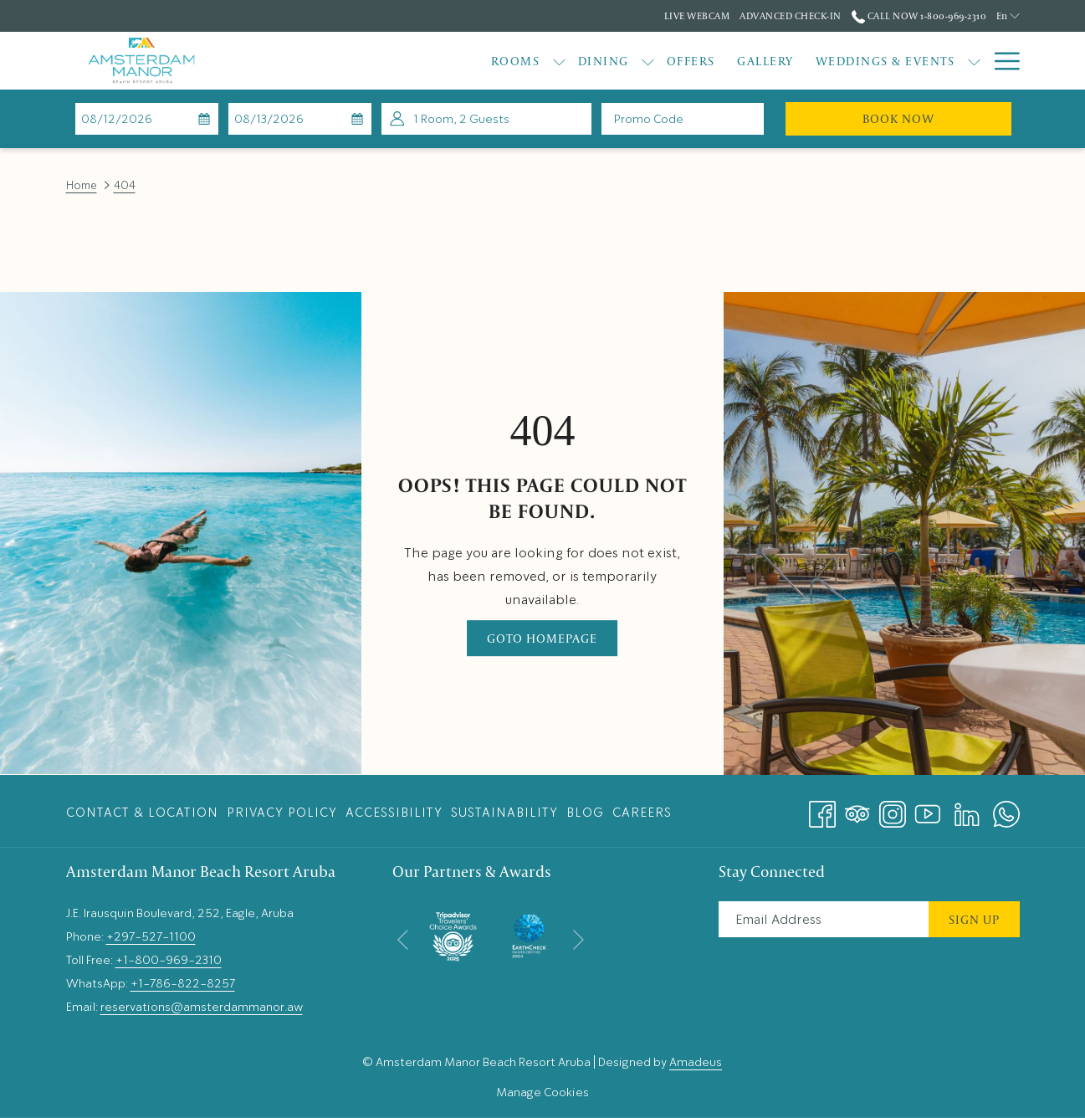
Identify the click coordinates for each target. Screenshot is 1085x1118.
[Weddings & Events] (788, 61)
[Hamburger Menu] (1001, 61)
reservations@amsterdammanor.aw (201, 1006)
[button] (146, 119)
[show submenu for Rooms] (462, 61)
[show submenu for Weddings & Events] (877, 61)
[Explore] (925, 61)
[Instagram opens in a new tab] (892, 809)
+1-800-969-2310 (168, 959)
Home (81, 185)
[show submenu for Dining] (551, 61)
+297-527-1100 (151, 936)
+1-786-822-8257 (183, 983)
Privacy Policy (282, 812)
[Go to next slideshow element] (578, 939)
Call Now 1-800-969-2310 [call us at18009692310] (919, 15)
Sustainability (504, 812)
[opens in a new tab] (453, 932)
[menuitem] (144, 812)
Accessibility (394, 812)
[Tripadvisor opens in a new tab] (857, 809)
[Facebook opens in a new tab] (822, 809)
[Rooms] (418, 61)
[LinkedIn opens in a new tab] (967, 809)
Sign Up (974, 919)
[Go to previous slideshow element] (402, 939)
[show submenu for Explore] (974, 61)
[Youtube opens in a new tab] (927, 809)
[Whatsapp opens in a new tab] (1006, 809)
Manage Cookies (542, 1092)
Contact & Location (142, 812)
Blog (585, 812)
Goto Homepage (542, 638)
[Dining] (506, 61)
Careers (642, 812)
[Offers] (594, 61)
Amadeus (695, 1061)
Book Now (936, 118)
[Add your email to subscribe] (824, 919)
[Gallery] (668, 61)
